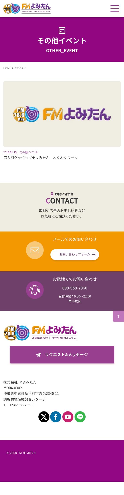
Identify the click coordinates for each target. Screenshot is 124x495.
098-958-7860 (74, 288)
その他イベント (29, 152)
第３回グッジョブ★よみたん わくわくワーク (40, 157)
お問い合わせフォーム (74, 254)
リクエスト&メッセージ (66, 354)
